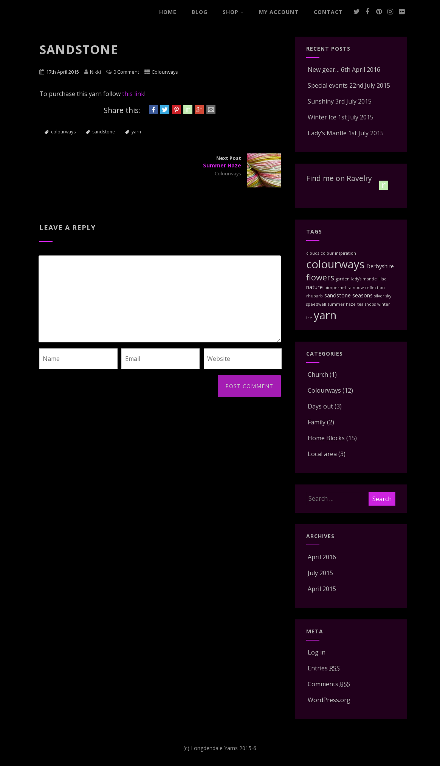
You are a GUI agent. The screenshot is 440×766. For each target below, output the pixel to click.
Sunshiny (320, 101)
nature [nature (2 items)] (314, 287)
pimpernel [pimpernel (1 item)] (335, 287)
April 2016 (322, 557)
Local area (321, 454)
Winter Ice (321, 117)
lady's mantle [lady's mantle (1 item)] (364, 279)
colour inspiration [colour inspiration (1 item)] (338, 253)
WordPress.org (328, 700)
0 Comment (126, 71)
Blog (200, 11)
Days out (319, 406)
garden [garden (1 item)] (343, 279)
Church (317, 374)
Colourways (165, 71)
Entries (323, 668)
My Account (279, 11)
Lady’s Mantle (326, 133)
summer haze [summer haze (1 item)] (342, 304)
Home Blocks (325, 438)
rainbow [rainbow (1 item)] (355, 287)
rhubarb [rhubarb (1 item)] (314, 296)
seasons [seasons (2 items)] (362, 295)
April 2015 (322, 589)
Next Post (220, 162)
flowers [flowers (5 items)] (320, 277)
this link (133, 94)
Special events (327, 85)
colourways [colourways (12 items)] (335, 264)
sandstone (103, 131)
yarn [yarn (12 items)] (325, 315)
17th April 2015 (62, 71)
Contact (328, 11)
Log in (315, 652)
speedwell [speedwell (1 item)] (316, 304)
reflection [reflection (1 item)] (375, 287)
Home (168, 11)
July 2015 (320, 573)
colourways (63, 131)
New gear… (322, 69)
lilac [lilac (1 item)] (382, 279)
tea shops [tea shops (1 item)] (366, 304)
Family (315, 422)
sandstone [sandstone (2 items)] (337, 295)
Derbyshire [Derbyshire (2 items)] (380, 266)
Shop (233, 11)
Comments (328, 684)
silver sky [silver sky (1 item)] (382, 296)
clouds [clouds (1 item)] (312, 253)
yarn (136, 131)
